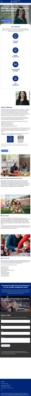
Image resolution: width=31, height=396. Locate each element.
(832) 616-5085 (5, 383)
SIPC (18, 394)
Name (2, 319)
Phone (2, 331)
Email (2, 325)
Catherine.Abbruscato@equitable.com (7, 387)
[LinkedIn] (1, 389)
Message (2, 337)
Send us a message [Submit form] (5, 345)
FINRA (16, 394)
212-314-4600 (10, 394)
